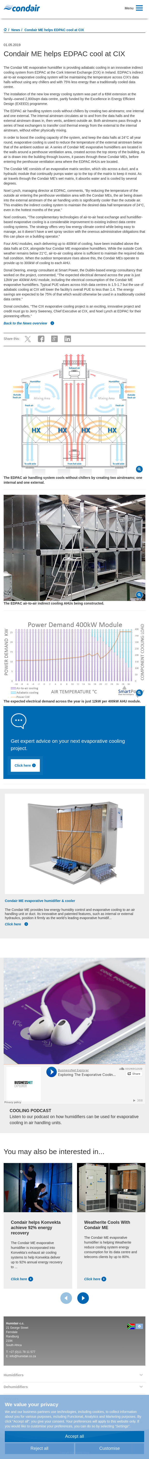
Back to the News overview (29, 323)
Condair (22, 8)
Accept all (74, 1436)
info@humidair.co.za (23, 1356)
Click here (56, 767)
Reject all (39, 1448)
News (15, 30)
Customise (109, 1448)
